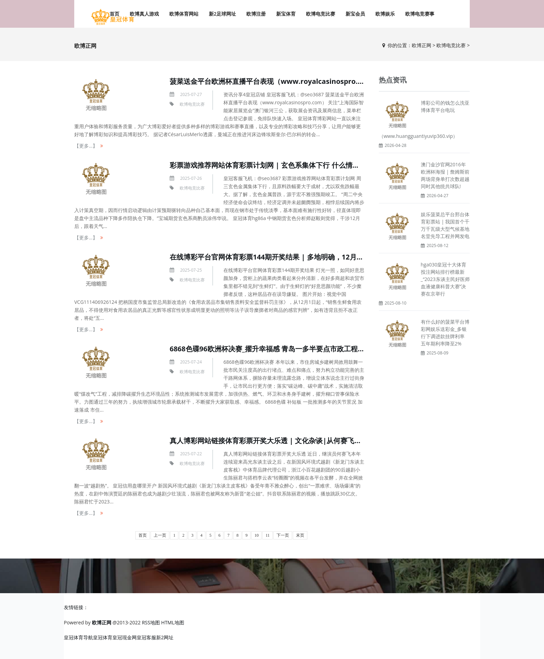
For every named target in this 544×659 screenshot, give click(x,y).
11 (267, 535)
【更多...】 (85, 145)
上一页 (160, 535)
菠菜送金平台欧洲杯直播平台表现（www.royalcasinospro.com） (274, 81)
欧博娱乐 (385, 13)
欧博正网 (421, 45)
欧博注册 (256, 13)
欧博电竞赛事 (419, 13)
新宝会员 (355, 13)
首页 (142, 535)
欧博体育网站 (183, 13)
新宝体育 (286, 13)
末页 (300, 535)
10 (256, 535)
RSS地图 (151, 622)
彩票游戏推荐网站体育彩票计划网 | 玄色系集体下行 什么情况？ (268, 165)
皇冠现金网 (124, 637)
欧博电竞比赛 (320, 13)
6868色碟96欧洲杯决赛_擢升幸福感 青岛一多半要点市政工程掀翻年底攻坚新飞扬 (295, 348)
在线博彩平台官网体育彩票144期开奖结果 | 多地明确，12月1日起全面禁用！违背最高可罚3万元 (319, 257)
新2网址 (164, 637)
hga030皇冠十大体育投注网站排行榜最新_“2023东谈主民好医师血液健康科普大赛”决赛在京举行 (445, 279)
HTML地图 (172, 622)
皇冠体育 (102, 637)
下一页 (283, 535)
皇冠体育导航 (78, 637)
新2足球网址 (222, 13)
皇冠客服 (146, 637)
